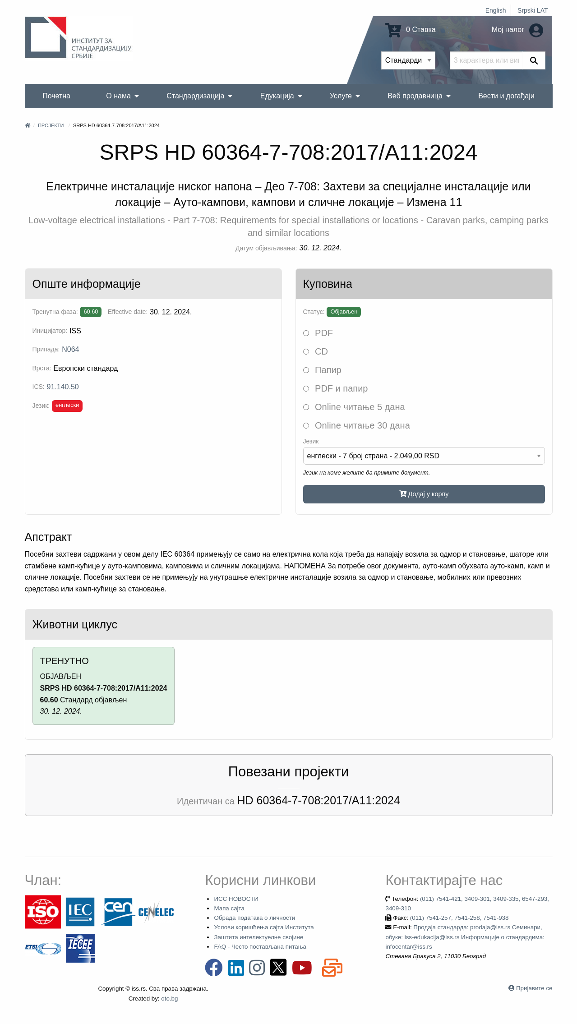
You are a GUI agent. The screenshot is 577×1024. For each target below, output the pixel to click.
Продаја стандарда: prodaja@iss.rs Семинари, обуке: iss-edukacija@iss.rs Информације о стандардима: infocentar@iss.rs (464, 937)
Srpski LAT (532, 10)
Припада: (46, 349)
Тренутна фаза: (55, 311)
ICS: (38, 386)
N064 (70, 349)
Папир (322, 370)
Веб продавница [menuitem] (415, 96)
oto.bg (169, 998)
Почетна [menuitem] (56, 96)
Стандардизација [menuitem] (195, 96)
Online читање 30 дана (356, 425)
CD (315, 351)
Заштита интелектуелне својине (258, 937)
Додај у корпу (424, 494)
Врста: (41, 368)
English (495, 10)
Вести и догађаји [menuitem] (506, 96)
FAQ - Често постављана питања (260, 946)
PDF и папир (335, 388)
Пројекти (51, 125)
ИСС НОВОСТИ (236, 898)
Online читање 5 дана (354, 407)
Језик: (41, 405)
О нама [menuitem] (118, 96)
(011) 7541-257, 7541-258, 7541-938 (459, 917)
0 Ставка (410, 29)
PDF (318, 333)
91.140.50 (63, 387)
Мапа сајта (229, 908)
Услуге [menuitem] (341, 96)
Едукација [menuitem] (277, 96)
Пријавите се (534, 988)
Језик (311, 441)
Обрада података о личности (254, 917)
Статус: (314, 311)
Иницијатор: (50, 330)
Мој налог (517, 29)
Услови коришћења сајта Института (264, 927)
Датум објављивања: (266, 248)
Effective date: (128, 311)
